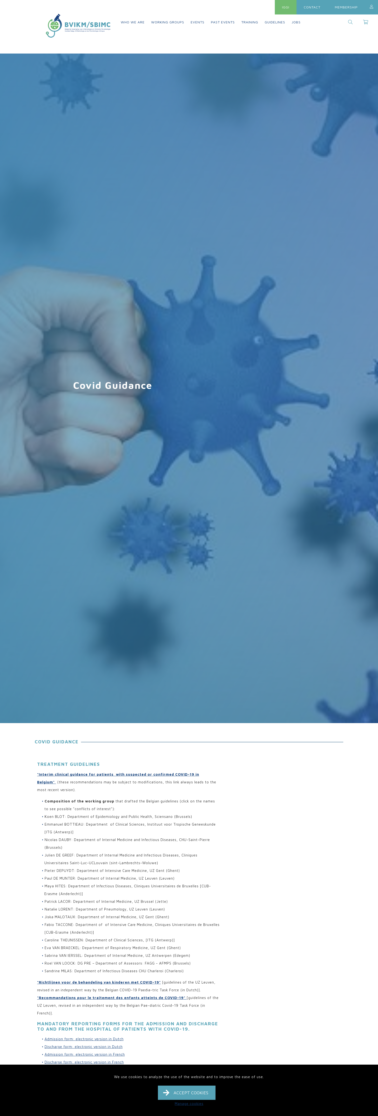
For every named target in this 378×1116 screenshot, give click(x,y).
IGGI (285, 7)
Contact (312, 7)
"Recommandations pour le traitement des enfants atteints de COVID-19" (112, 998)
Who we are (133, 22)
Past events (223, 22)
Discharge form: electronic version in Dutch (84, 1047)
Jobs (296, 22)
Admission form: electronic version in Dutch (84, 1039)
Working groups (167, 22)
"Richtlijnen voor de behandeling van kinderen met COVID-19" (99, 982)
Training (249, 22)
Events (197, 22)
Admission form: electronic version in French (85, 1054)
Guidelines (275, 22)
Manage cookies (189, 1104)
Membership (346, 7)
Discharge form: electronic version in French (84, 1062)
